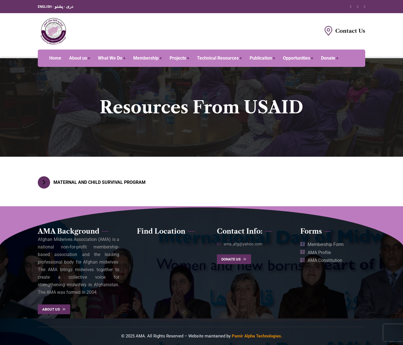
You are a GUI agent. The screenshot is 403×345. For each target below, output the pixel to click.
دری (69, 6)
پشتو (59, 6)
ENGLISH (45, 7)
